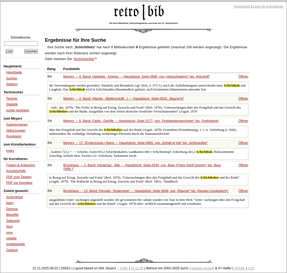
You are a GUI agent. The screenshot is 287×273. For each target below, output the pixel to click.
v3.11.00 (137, 268)
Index (10, 151)
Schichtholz (14, 197)
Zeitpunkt (12, 221)
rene (9, 232)
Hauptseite (14, 72)
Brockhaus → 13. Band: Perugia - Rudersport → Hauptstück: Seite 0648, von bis (146, 191)
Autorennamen (17, 124)
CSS (251, 268)
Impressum (242, 6)
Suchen (11, 78)
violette (11, 238)
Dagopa (12, 209)
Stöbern (12, 84)
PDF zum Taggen (18, 177)
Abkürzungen (16, 130)
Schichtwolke (84, 59)
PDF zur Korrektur (19, 183)
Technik (11, 98)
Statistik (12, 104)
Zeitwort (12, 250)
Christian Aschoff (201, 268)
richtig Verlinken (17, 110)
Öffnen (243, 76)
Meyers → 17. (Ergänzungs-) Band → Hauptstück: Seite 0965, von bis (135, 143)
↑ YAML (122, 268)
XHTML (239, 268)
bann (9, 203)
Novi (9, 226)
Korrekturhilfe (16, 171)
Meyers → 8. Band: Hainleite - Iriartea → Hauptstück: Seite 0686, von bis (136, 76)
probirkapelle (15, 244)
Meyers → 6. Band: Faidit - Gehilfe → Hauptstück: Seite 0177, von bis (141, 121)
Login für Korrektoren (268, 6)
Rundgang (13, 136)
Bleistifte (12, 215)
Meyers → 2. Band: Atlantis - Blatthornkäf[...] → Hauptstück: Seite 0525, (123, 98)
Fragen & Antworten (20, 165)
